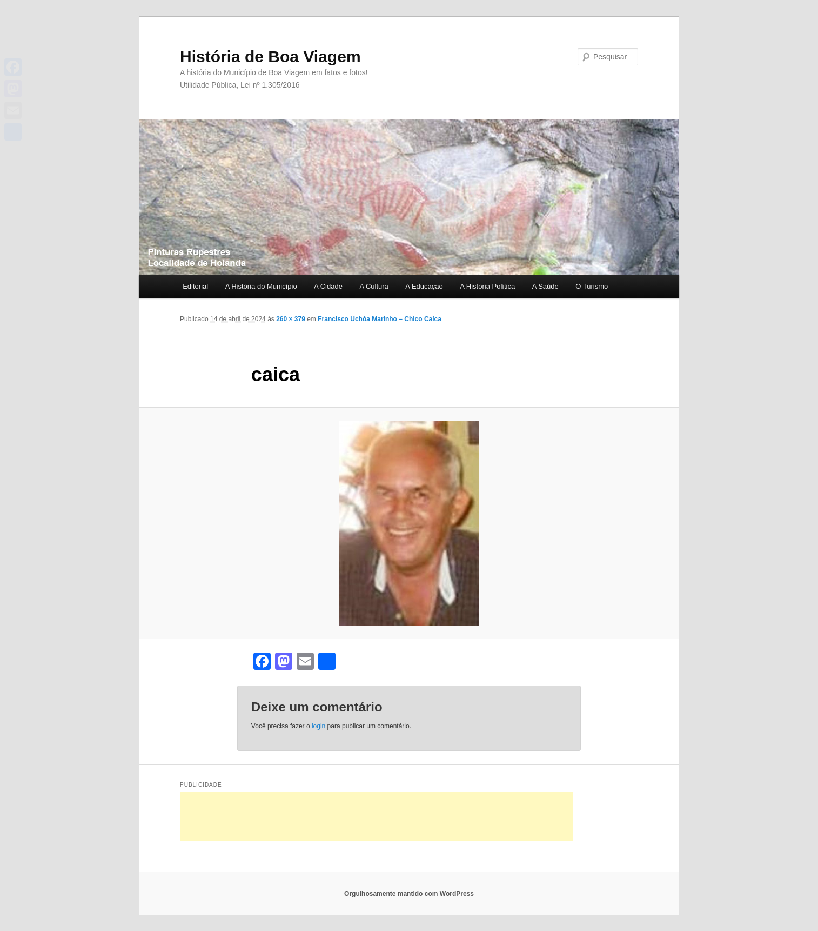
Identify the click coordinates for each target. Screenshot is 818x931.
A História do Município (261, 286)
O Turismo (591, 286)
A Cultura (373, 286)
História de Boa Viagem (270, 56)
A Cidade (328, 286)
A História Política (487, 286)
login (318, 726)
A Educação (423, 286)
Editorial (195, 286)
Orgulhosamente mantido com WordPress (409, 893)
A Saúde (545, 286)
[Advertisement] (376, 816)
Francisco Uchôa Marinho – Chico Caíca (379, 319)
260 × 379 (290, 319)
